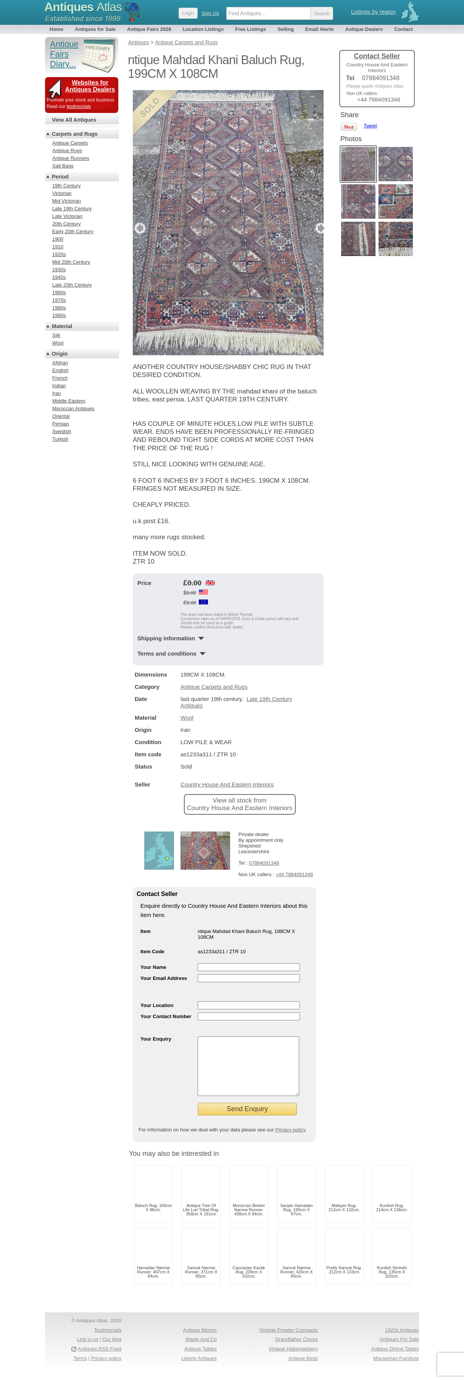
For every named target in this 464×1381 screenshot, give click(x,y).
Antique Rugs (67, 150)
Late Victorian (67, 216)
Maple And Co (201, 1351)
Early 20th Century (72, 231)
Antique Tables (200, 1360)
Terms (80, 1370)
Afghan (60, 363)
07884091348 (264, 863)
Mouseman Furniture (396, 1370)
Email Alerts (319, 29)
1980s (59, 308)
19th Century (66, 186)
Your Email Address (163, 978)
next (317, 228)
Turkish (60, 439)
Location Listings (203, 29)
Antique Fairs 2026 (149, 29)
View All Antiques (74, 120)
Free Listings (250, 29)
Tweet (370, 126)
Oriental (61, 416)
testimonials (79, 106)
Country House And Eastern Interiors (227, 784)
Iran (56, 393)
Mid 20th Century (71, 262)
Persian (60, 424)
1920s (59, 254)
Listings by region (373, 11)
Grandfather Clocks (296, 1351)
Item (145, 931)
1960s (59, 292)
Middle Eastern (68, 401)
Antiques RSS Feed (99, 1360)
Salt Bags (63, 166)
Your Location (156, 1005)
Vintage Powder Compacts (288, 1341)
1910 (57, 247)
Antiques (83, 7)
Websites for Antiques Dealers (90, 86)
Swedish (61, 431)
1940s (59, 277)
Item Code (152, 951)
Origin (60, 354)
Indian (59, 385)
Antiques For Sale (399, 1351)
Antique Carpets (70, 143)
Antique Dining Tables (395, 1360)
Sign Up (210, 13)
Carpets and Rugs (75, 134)
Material (62, 326)
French (60, 378)
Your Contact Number (165, 1016)
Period (60, 177)
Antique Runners (70, 158)
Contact (403, 29)
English (60, 370)
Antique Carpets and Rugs (214, 686)
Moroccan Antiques (73, 408)
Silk (56, 335)
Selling (285, 29)
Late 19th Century (72, 208)
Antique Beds (303, 1370)
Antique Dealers (364, 29)
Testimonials (107, 1341)
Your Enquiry (155, 1039)
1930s (59, 269)
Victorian (61, 193)
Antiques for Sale (95, 29)
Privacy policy (290, 1141)
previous (139, 228)
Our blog (111, 1351)
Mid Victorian (66, 201)
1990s (59, 315)
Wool (186, 717)
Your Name (153, 967)
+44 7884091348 (294, 874)
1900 (57, 239)
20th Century (66, 224)
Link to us (87, 1351)
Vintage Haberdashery (293, 1360)
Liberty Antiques (199, 1370)
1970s (59, 300)
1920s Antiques (402, 1341)
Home (56, 29)
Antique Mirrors (200, 1341)
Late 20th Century (72, 285)
